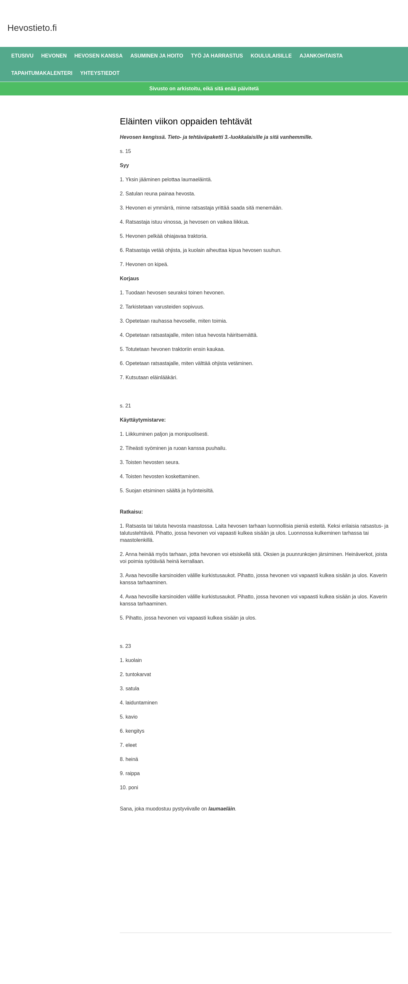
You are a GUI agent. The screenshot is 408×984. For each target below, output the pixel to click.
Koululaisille (271, 55)
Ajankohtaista (321, 55)
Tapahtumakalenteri (42, 73)
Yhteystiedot (100, 73)
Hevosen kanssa (98, 55)
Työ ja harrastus (217, 55)
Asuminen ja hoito (156, 55)
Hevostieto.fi (77, 27)
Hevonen (54, 55)
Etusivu (22, 55)
